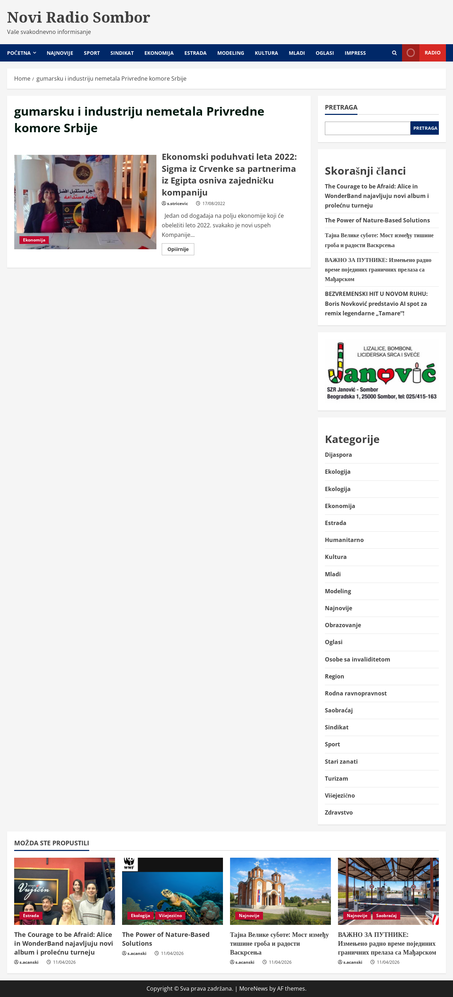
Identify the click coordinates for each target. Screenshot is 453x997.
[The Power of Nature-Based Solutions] (172, 891)
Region (334, 676)
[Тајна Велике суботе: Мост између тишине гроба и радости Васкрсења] (280, 891)
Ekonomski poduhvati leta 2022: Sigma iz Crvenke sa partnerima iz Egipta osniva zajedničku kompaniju (85, 202)
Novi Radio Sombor (78, 17)
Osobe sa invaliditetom (357, 659)
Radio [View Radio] (421, 53)
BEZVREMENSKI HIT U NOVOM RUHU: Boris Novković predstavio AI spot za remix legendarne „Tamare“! (376, 303)
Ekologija (338, 472)
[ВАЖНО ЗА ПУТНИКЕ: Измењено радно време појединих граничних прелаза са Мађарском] (388, 891)
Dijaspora (338, 455)
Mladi (297, 52)
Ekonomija (159, 52)
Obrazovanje (343, 625)
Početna (19, 52)
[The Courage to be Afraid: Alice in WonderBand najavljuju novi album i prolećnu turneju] (64, 891)
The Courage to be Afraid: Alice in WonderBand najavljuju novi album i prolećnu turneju (377, 195)
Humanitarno (344, 540)
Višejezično (340, 795)
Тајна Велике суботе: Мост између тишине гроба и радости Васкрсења (279, 943)
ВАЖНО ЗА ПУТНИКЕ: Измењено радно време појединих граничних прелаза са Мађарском (378, 269)
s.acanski (29, 962)
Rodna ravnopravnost (356, 693)
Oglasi (325, 52)
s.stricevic (177, 203)
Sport (92, 52)
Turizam (336, 778)
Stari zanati (341, 761)
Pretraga (341, 107)
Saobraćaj (339, 710)
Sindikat (122, 52)
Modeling (230, 52)
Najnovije (60, 52)
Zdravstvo (339, 812)
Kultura (266, 52)
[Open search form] (394, 53)
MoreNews (253, 988)
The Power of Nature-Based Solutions (377, 220)
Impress (355, 52)
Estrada (195, 52)
